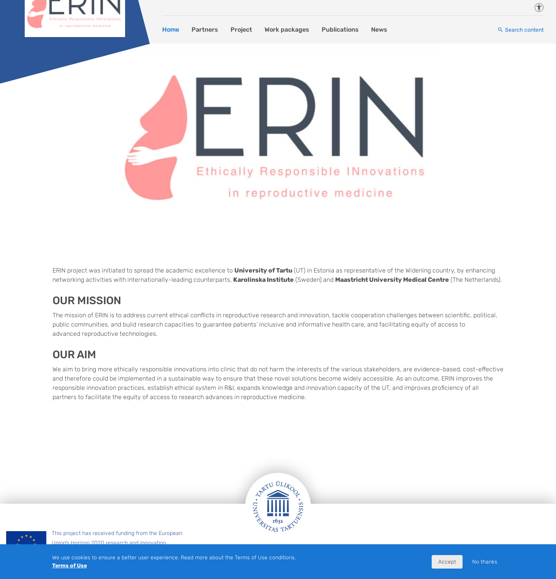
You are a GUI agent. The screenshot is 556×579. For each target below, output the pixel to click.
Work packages (286, 29)
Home (170, 29)
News (379, 29)
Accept (447, 562)
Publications (340, 29)
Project (241, 29)
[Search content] (520, 30)
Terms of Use (69, 565)
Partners (205, 29)
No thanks (484, 562)
